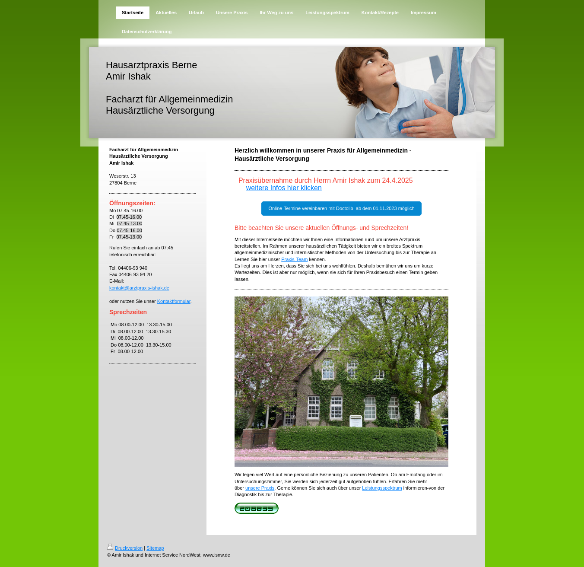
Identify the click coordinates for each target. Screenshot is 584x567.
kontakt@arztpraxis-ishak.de (139, 287)
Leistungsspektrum (382, 488)
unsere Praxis (259, 488)
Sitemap (155, 548)
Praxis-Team (294, 259)
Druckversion (125, 548)
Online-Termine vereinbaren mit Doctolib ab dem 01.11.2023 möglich (341, 208)
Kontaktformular (173, 301)
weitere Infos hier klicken (284, 187)
